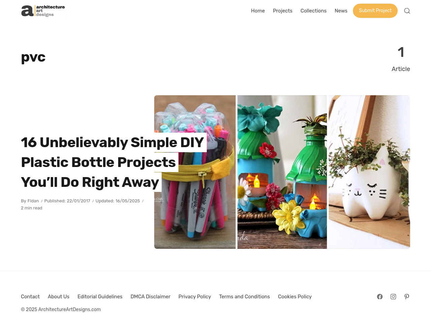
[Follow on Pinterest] (407, 297)
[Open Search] (407, 11)
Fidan (33, 200)
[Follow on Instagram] (393, 297)
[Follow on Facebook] (380, 297)
